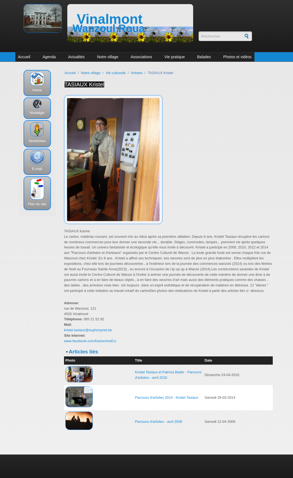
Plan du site (37, 204)
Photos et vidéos (237, 57)
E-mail (37, 169)
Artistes (137, 73)
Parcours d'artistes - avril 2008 (158, 422)
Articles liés (83, 351)
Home (37, 90)
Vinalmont (110, 19)
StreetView (37, 141)
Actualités (76, 57)
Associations (141, 57)
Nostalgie (37, 113)
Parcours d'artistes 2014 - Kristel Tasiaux (166, 397)
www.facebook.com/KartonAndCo (90, 341)
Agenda (49, 57)
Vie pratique (174, 57)
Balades (204, 57)
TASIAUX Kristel (84, 84)
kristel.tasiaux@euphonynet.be (88, 330)
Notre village (107, 57)
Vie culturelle (116, 73)
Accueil (24, 57)
